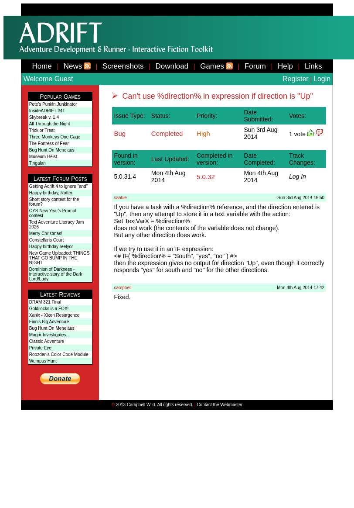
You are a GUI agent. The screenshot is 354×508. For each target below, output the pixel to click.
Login (321, 79)
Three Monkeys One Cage (54, 137)
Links (313, 66)
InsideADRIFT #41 (47, 110)
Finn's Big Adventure (49, 321)
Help (285, 66)
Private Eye (40, 348)
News (73, 66)
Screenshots (123, 66)
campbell (122, 287)
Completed (167, 133)
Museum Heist (43, 156)
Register (296, 79)
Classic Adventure (46, 341)
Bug (120, 133)
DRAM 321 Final (45, 302)
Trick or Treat (42, 130)
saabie (120, 197)
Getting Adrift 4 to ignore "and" (58, 186)
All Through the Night (49, 123)
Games (212, 66)
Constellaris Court (46, 240)
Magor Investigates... (49, 334)
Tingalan (37, 163)
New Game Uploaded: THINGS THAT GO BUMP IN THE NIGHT (59, 258)
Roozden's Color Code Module (58, 354)
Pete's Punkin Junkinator (53, 104)
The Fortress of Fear (49, 143)
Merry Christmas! (45, 233)
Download (172, 66)
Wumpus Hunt (43, 361)
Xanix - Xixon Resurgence (54, 315)
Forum (255, 66)
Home (41, 66)
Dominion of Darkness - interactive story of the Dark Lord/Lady (55, 274)
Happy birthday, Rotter (50, 192)
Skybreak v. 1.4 (44, 117)
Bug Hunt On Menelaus (52, 150)
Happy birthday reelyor (51, 246)
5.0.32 (206, 176)
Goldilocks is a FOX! (49, 308)
